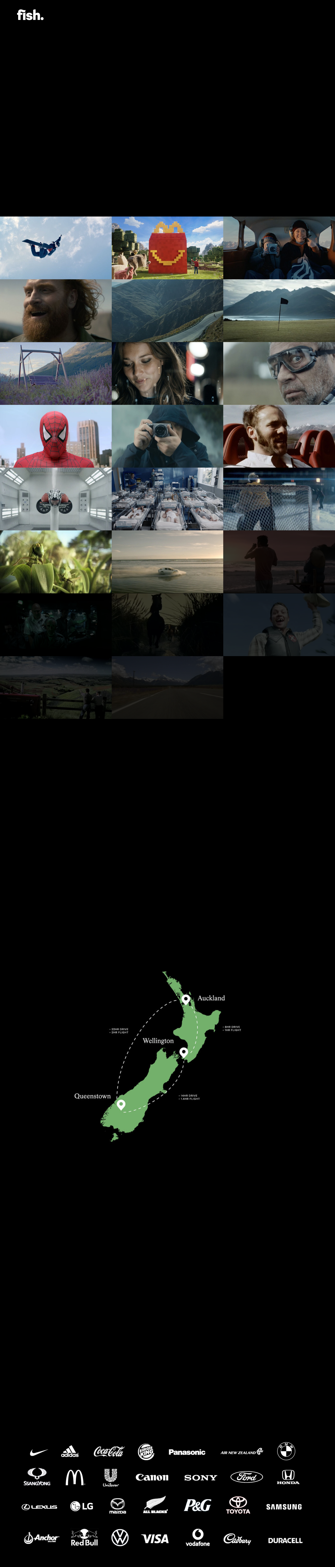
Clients (44, 177)
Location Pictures (55, 171)
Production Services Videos (65, 151)
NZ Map (44, 164)
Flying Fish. (30, 14)
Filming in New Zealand (60, 158)
